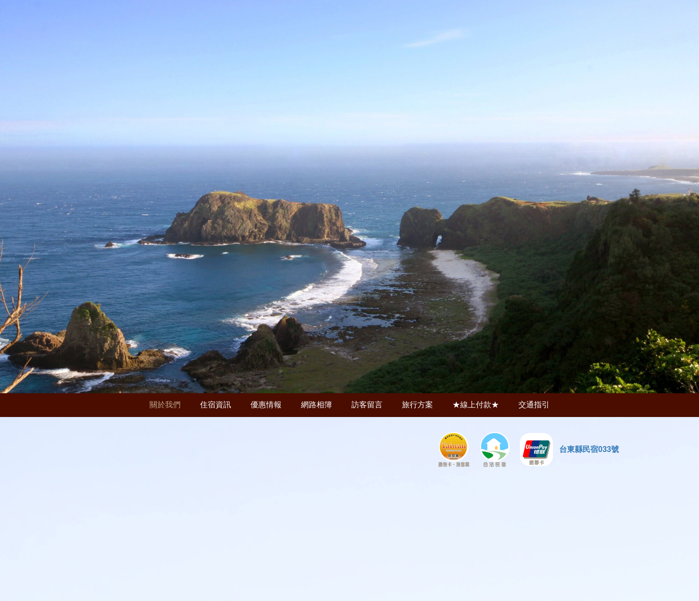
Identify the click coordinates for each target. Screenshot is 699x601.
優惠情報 (266, 405)
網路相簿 (316, 405)
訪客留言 (367, 405)
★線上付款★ (475, 405)
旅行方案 (417, 405)
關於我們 (165, 405)
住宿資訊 (215, 405)
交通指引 (533, 405)
